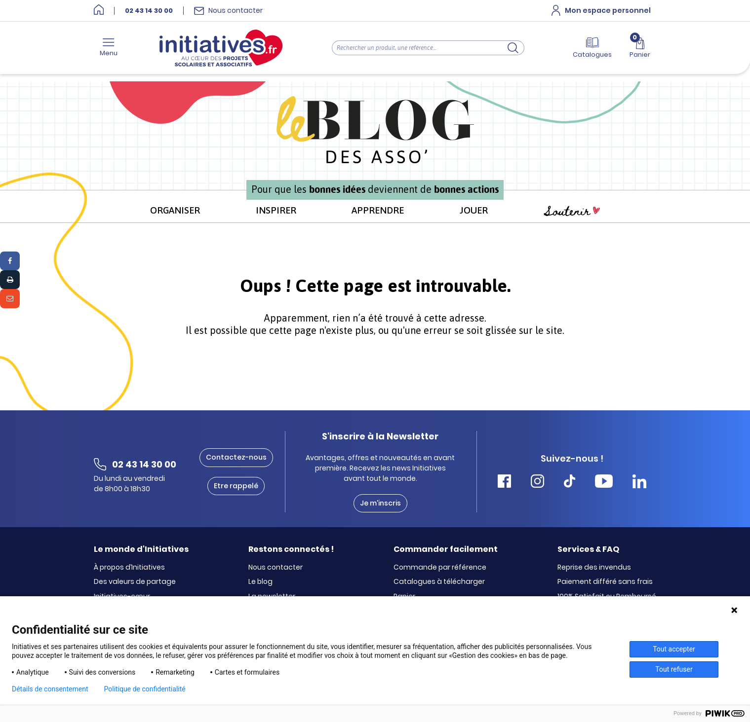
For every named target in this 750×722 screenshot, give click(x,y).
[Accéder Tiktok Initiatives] (569, 482)
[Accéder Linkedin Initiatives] (639, 482)
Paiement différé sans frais (605, 582)
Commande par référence (440, 567)
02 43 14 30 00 (149, 11)
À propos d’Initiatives (129, 567)
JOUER (474, 210)
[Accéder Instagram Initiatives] (537, 482)
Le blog (260, 582)
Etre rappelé (236, 486)
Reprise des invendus (594, 567)
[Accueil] (99, 10)
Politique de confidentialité (145, 689)
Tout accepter (674, 649)
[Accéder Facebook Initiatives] (504, 482)
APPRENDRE (378, 210)
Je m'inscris (380, 503)
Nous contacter (275, 567)
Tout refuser (673, 669)
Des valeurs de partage (135, 582)
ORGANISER (175, 210)
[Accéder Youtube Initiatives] (604, 482)
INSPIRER (276, 210)
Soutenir (572, 211)
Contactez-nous (236, 457)
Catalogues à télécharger (439, 582)
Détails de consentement (50, 689)
